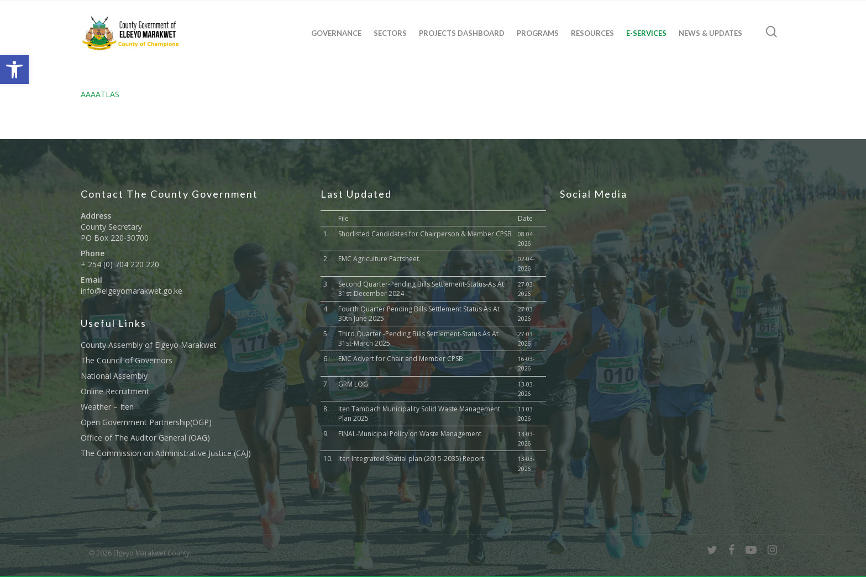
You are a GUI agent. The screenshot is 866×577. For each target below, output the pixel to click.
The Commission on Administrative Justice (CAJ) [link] (166, 453)
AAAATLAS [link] (100, 94)
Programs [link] (538, 33)
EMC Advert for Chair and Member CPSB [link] (400, 358)
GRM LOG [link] (353, 384)
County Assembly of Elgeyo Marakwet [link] (149, 345)
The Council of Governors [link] (126, 360)
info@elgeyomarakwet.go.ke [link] (131, 290)
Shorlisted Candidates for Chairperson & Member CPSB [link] (425, 234)
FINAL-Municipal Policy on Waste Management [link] (409, 433)
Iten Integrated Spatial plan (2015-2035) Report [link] (411, 458)
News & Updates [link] (710, 33)
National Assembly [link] (114, 375)
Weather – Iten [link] (107, 406)
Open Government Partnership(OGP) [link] (146, 422)
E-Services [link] (646, 33)
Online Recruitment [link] (115, 391)
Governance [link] (336, 33)
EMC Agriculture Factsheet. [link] (379, 258)
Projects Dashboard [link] (462, 33)
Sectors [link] (390, 33)
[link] (14, 69)
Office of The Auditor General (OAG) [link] (145, 437)
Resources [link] (592, 33)
